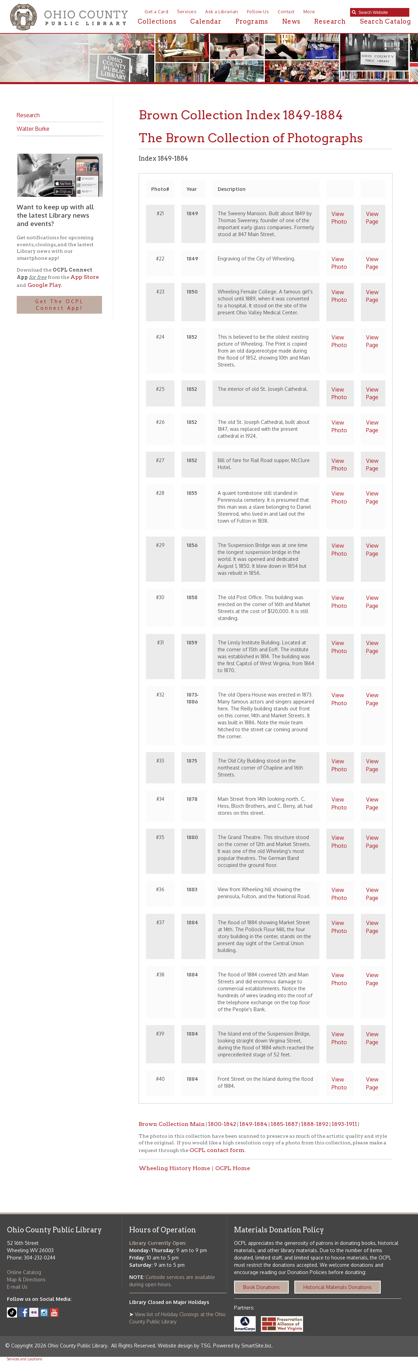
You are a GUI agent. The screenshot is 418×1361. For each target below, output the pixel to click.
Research (330, 21)
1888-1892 (314, 1124)
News (291, 21)
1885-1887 (284, 1124)
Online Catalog (24, 1272)
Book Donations (261, 1287)
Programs (251, 21)
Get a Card (156, 11)
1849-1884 (254, 1124)
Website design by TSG (184, 1345)
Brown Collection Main (172, 1124)
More (309, 11)
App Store (84, 277)
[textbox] (382, 12)
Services (186, 11)
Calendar (205, 21)
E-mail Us (17, 1287)
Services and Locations (24, 1359)
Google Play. (44, 285)
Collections (157, 21)
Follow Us (258, 11)
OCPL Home (232, 1168)
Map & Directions (26, 1279)
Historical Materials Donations (337, 1287)
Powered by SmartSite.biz (242, 1345)
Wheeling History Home (174, 1168)
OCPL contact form (217, 1150)
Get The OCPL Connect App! (59, 304)
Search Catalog (385, 21)
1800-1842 (222, 1124)
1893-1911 (344, 1124)
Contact (286, 11)
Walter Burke (33, 128)
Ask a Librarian (221, 11)
